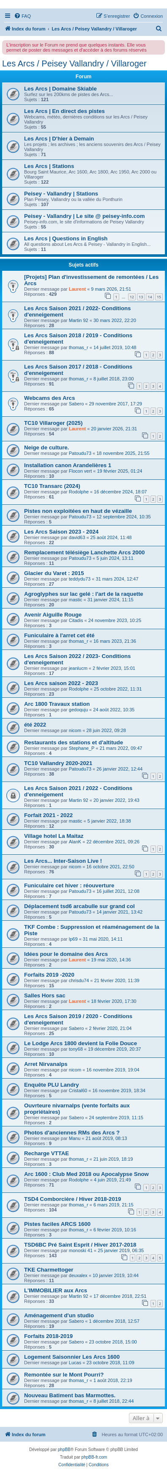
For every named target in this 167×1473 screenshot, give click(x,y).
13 (141, 297)
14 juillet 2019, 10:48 (115, 347)
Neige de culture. (46, 447)
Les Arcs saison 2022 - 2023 (61, 683)
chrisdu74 (79, 980)
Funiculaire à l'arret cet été (59, 635)
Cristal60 (78, 1090)
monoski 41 (81, 1250)
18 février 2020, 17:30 (113, 1001)
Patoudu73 (80, 453)
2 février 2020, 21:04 (110, 1028)
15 (159, 297)
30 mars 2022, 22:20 (114, 320)
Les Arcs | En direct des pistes (64, 111)
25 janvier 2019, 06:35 (121, 1250)
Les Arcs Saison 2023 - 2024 (61, 532)
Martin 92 (78, 320)
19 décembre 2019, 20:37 (114, 1049)
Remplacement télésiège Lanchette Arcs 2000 (84, 552)
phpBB (64, 1449)
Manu (75, 1138)
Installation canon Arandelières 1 (67, 465)
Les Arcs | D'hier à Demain (59, 138)
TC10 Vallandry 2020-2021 (58, 763)
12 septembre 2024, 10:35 (123, 516)
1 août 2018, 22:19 (112, 1380)
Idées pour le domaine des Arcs (66, 954)
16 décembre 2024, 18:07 (120, 491)
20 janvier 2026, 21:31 (114, 428)
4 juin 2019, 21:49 (112, 1179)
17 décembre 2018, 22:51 (119, 1296)
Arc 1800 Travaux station (57, 704)
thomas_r (78, 347)
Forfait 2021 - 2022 (48, 815)
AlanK (75, 841)
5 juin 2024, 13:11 (114, 558)
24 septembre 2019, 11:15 (116, 1117)
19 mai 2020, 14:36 (111, 959)
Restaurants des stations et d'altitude (73, 742)
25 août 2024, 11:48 (111, 537)
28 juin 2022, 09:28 (106, 730)
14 (150, 297)
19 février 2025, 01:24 (119, 471)
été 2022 (35, 724)
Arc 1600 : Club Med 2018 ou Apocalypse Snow (86, 1174)
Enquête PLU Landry (51, 1085)
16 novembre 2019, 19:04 (112, 1069)
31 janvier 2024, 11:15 (111, 599)
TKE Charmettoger (49, 1270)
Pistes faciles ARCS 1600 (57, 1224)
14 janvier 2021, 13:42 (119, 911)
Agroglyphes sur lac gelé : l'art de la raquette (83, 594)
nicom (75, 730)
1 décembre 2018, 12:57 (114, 1321)
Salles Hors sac (45, 995)
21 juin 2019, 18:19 (113, 1159)
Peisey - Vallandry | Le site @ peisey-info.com (84, 216)
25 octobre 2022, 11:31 (118, 688)
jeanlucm (78, 668)
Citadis (76, 620)
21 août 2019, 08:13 (106, 1138)
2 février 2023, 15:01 (114, 668)
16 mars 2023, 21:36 (114, 641)
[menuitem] (22, 16)
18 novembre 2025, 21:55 (122, 453)
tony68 (76, 1049)
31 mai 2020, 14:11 (103, 939)
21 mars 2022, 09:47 (121, 748)
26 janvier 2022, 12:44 (119, 768)
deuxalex (78, 1275)
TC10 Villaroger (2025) (53, 423)
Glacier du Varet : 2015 (54, 573)
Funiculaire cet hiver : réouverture (69, 885)
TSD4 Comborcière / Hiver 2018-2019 (72, 1199)
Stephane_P (82, 748)
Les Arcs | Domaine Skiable (60, 88)
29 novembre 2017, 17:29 (115, 403)
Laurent (77, 289)
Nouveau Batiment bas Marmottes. (69, 1395)
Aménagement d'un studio (59, 1315)
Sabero (76, 403)
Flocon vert (80, 471)
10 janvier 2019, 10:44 (116, 1275)
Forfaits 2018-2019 (48, 1336)
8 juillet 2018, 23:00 (113, 378)
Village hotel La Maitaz (53, 836)
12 (132, 297)
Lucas (75, 1362)
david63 (77, 537)
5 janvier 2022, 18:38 (109, 820)
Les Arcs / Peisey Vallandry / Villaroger (74, 63)
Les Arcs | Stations (49, 166)
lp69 (73, 939)
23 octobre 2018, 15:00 (113, 1341)
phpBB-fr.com (94, 1457)
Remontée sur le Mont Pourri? (64, 1374)
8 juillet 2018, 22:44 (113, 1401)
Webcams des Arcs (49, 398)
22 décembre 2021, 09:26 (112, 841)
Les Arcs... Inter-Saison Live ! (63, 861)
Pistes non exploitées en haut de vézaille (78, 511)
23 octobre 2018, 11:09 (110, 1362)
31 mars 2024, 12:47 (117, 578)
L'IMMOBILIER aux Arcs (55, 1290)
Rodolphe (79, 491)
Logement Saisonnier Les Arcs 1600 (72, 1357)
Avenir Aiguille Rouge (53, 614)
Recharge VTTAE (46, 1153)
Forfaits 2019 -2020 (49, 975)
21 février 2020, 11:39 (117, 980)
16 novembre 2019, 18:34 (118, 1090)
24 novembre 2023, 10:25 (114, 620)
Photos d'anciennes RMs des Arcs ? (72, 1132)
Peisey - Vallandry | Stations (61, 193)
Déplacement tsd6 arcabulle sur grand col (79, 906)
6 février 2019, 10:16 (114, 1229)
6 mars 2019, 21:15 (113, 1204)
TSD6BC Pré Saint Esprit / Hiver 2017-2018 (80, 1245)
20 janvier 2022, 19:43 (116, 800)
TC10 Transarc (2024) (52, 486)
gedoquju (78, 709)
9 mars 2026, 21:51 (111, 289)
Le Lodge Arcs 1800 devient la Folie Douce (80, 1043)
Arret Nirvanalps (46, 1064)
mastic (75, 599)
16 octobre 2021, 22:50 (110, 866)
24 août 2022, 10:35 (113, 709)
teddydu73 (79, 578)
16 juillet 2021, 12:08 (118, 891)
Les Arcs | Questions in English (65, 238)
